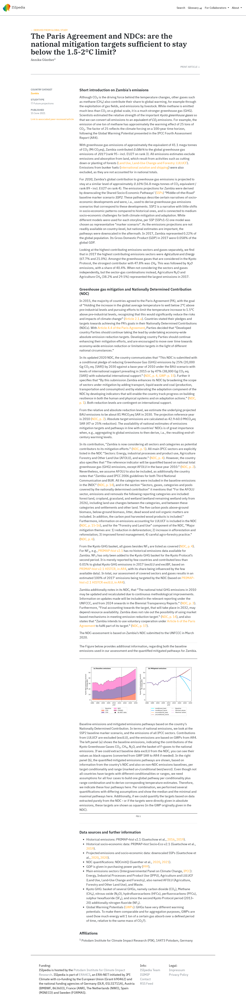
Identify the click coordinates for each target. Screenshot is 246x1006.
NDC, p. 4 (157, 458)
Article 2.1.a (133, 319)
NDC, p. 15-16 (90, 525)
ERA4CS (84, 975)
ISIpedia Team (150, 970)
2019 (180, 839)
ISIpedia (14, 8)
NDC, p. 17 (139, 626)
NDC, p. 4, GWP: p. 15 (159, 376)
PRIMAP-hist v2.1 (110, 551)
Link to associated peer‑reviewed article (52, 119)
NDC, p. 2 (98, 419)
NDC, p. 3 (187, 603)
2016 (171, 839)
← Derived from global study (49, 30)
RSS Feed (146, 983)
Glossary (195, 8)
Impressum (177, 970)
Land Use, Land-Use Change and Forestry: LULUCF (152, 163)
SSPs (159, 193)
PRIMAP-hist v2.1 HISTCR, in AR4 (102, 569)
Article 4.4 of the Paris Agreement (121, 328)
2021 (165, 862)
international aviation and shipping (144, 167)
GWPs (129, 907)
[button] (190, 67)
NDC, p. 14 (105, 485)
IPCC (186, 871)
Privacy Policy (178, 975)
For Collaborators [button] (216, 7)
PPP (145, 867)
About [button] (236, 7)
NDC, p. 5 (139, 449)
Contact (145, 979)
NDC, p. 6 (86, 539)
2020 (95, 858)
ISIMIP (145, 975)
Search (181, 7)
